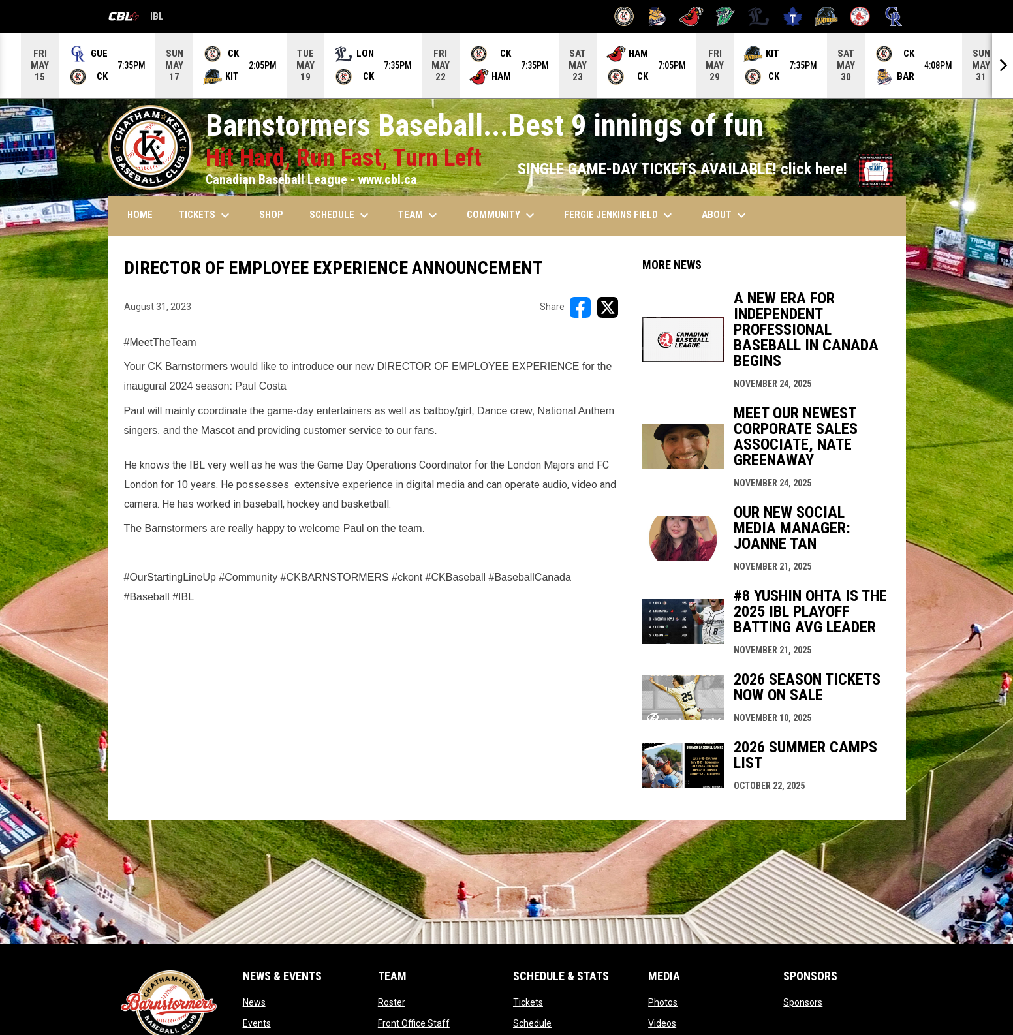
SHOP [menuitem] (271, 215)
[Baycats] (658, 16)
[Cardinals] (691, 16)
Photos (663, 1002)
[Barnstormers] (624, 16)
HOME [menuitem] (140, 215)
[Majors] (759, 16)
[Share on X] (607, 307)
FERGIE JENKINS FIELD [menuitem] (620, 215)
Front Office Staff (414, 1023)
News (254, 1002)
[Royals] (894, 16)
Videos (662, 1023)
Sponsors (802, 1002)
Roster (391, 1002)
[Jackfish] (725, 16)
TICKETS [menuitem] (206, 215)
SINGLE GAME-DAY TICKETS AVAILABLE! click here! (705, 169)
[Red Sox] (860, 16)
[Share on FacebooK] (580, 307)
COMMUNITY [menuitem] (502, 215)
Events (257, 1023)
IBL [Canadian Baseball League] (136, 18)
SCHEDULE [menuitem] (340, 215)
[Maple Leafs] (793, 16)
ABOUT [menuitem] (725, 215)
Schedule (532, 1023)
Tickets (528, 1002)
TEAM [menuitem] (419, 215)
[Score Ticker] (506, 65)
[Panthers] (827, 16)
